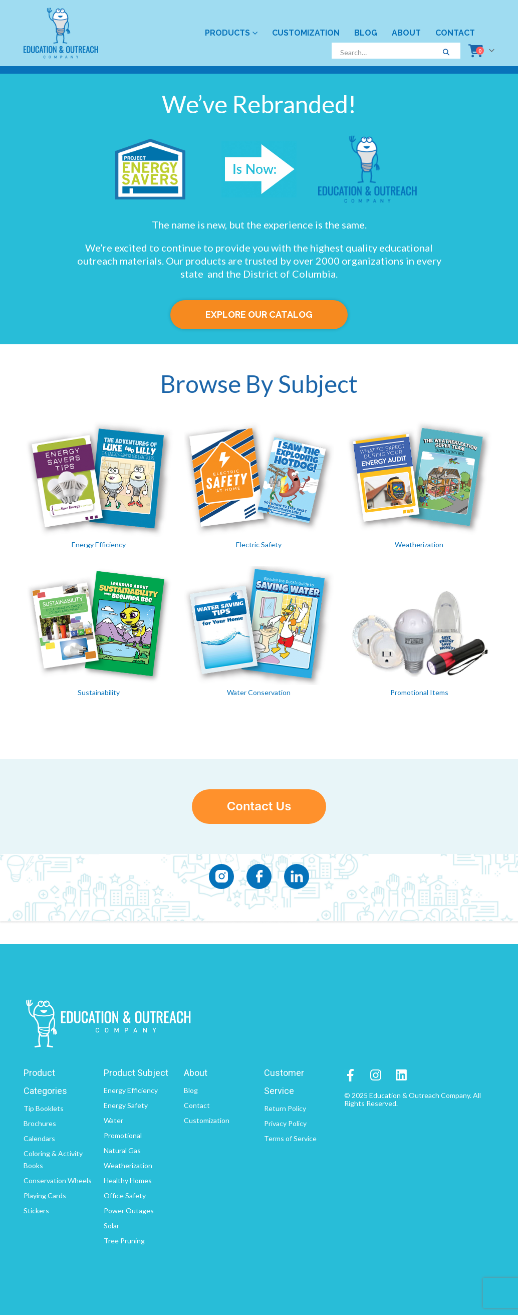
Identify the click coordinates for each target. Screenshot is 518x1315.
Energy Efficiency (99, 544)
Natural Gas (122, 1150)
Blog (365, 33)
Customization (306, 33)
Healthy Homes (128, 1180)
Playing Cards (45, 1195)
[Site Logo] (61, 33)
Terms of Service (290, 1138)
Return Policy (285, 1108)
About (406, 33)
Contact (455, 33)
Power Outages (129, 1210)
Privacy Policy (285, 1123)
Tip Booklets (44, 1108)
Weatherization (419, 544)
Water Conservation (259, 692)
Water (113, 1120)
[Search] (446, 52)
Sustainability (99, 692)
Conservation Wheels (58, 1180)
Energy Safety (126, 1105)
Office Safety (125, 1195)
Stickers (36, 1210)
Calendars (39, 1138)
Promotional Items (419, 692)
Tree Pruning (124, 1240)
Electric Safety (259, 544)
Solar (111, 1225)
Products (227, 33)
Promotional (123, 1135)
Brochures (40, 1123)
